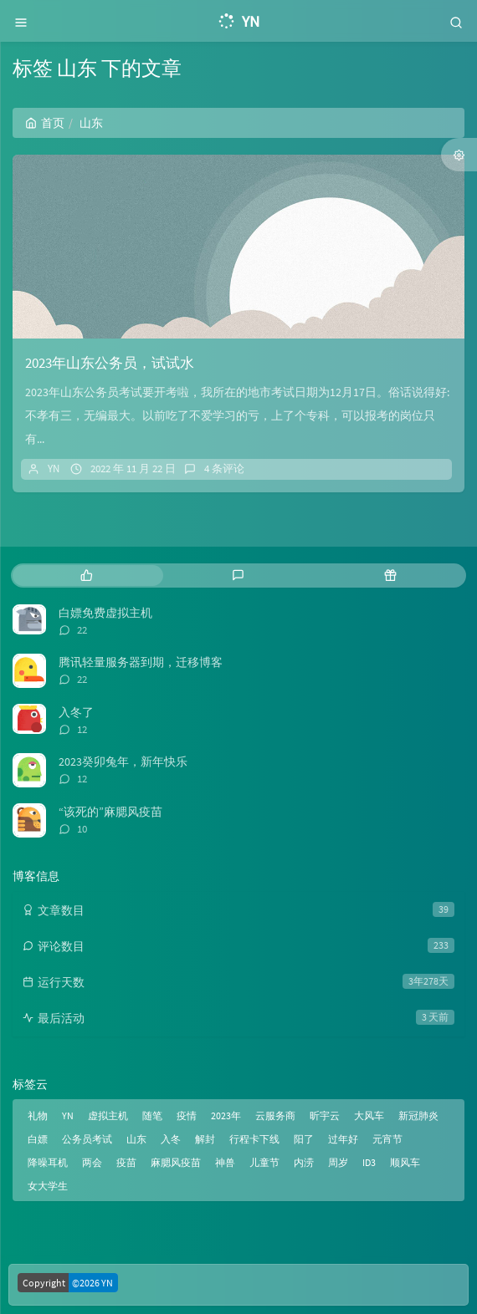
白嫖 (38, 1139)
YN (53, 468)
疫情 (187, 1115)
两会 (92, 1162)
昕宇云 (325, 1115)
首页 (44, 122)
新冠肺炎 (418, 1115)
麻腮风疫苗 (176, 1162)
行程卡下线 (254, 1139)
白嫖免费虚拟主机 (105, 612)
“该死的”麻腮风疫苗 (110, 811)
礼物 (38, 1115)
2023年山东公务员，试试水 (109, 363)
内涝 (304, 1162)
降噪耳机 (48, 1162)
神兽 (225, 1162)
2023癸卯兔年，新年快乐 (123, 761)
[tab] (86, 575)
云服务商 (275, 1115)
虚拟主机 (108, 1115)
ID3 (369, 1162)
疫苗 (126, 1162)
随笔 (152, 1115)
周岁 (338, 1162)
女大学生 (48, 1185)
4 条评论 (224, 468)
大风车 (369, 1115)
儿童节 (264, 1162)
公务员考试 (87, 1139)
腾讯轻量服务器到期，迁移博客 (141, 662)
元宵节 (387, 1139)
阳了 (304, 1139)
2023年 (226, 1115)
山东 (136, 1139)
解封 (205, 1139)
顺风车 (405, 1162)
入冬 (171, 1139)
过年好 (343, 1139)
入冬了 (76, 712)
